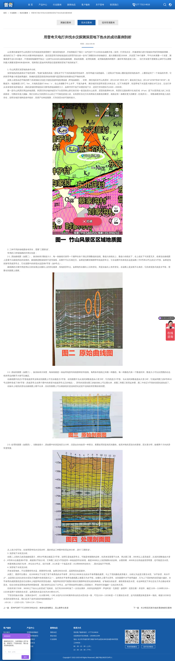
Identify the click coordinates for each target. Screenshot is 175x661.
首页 (5, 13)
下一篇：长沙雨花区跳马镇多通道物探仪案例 (152, 608)
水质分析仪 (31, 643)
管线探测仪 (31, 639)
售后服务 (6, 632)
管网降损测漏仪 (32, 632)
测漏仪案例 (65, 22)
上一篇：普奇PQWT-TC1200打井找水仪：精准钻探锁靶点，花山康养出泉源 (36, 608)
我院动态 (53, 632)
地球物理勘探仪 (32, 636)
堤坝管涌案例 (108, 22)
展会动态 (53, 636)
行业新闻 (53, 639)
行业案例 (13, 13)
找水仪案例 (24, 13)
